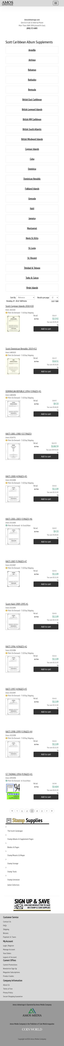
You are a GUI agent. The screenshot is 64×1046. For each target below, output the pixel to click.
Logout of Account (10, 957)
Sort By (13, 297)
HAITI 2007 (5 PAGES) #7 (16, 561)
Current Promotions (10, 964)
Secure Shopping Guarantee (13, 996)
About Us (6, 985)
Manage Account (9, 949)
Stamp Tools (12, 871)
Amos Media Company (38, 1039)
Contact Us (7, 921)
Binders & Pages (13, 847)
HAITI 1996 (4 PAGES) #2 (16, 646)
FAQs (5, 925)
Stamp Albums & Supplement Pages (20, 839)
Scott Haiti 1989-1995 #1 (17, 604)
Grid (52, 301)
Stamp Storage (12, 863)
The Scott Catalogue (15, 831)
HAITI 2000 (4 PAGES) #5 (16, 476)
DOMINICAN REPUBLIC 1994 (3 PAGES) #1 (23, 391)
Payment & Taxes (9, 937)
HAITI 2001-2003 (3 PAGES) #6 (19, 518)
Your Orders (7, 953)
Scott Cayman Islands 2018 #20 (20, 306)
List (57, 301)
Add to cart (46, 328)
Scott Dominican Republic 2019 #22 (21, 348)
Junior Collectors (13, 885)
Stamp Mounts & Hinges (16, 855)
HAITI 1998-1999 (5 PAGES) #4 (19, 731)
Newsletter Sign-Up (10, 968)
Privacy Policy (8, 992)
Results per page (43, 297)
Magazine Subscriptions (11, 972)
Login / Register (8, 945)
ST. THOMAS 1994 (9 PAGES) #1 (19, 774)
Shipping (6, 929)
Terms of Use (8, 988)
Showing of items (16, 301)
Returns (5, 933)
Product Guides (8, 976)
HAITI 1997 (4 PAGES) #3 (16, 689)
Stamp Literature (13, 879)
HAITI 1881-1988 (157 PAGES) (19, 433)
